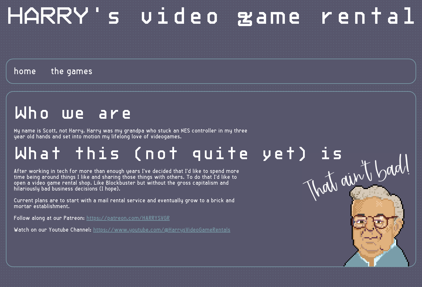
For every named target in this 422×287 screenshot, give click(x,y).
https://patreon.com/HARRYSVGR (128, 218)
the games (71, 71)
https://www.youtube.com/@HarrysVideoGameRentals (161, 230)
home (25, 71)
